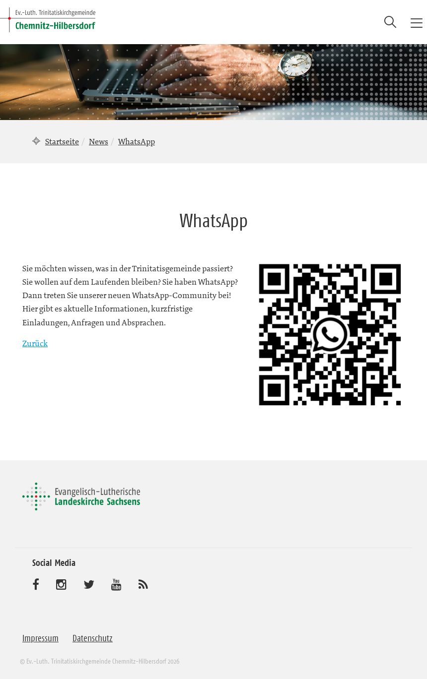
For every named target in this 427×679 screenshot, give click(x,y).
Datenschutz (92, 638)
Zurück (35, 343)
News (98, 141)
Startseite (62, 141)
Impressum (40, 638)
